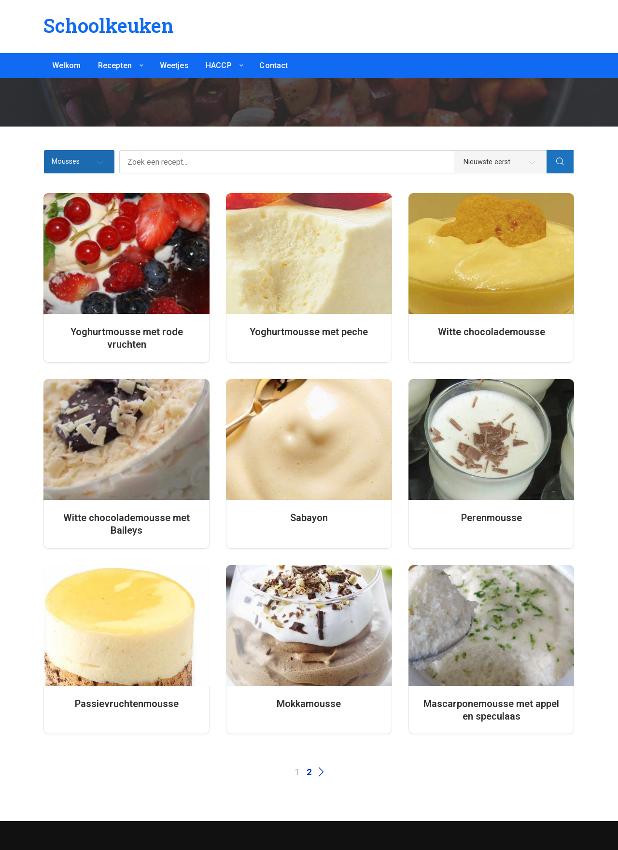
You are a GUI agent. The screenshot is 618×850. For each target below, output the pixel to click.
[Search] (560, 161)
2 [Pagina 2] (309, 772)
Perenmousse (491, 518)
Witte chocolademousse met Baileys (126, 524)
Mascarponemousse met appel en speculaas (491, 710)
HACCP (219, 65)
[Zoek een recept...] (333, 161)
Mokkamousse (309, 703)
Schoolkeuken (108, 25)
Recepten (115, 65)
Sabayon (309, 518)
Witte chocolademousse (491, 332)
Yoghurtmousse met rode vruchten (126, 338)
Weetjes (174, 65)
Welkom (66, 65)
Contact (273, 65)
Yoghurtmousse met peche (309, 332)
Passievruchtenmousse (127, 703)
